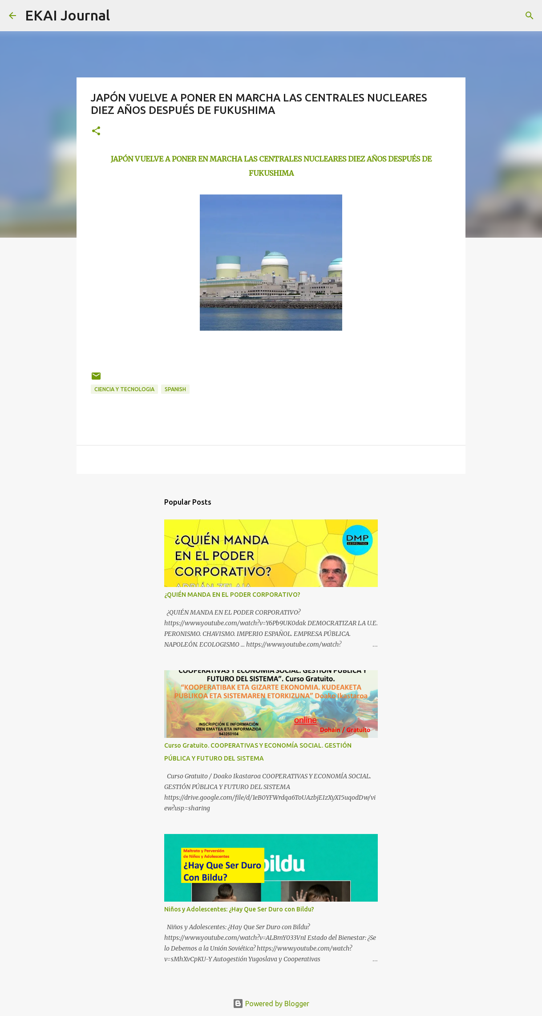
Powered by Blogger (271, 1004)
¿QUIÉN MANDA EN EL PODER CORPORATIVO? (232, 594)
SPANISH (175, 389)
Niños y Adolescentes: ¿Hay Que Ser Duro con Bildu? (239, 909)
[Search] (122, 15)
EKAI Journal (67, 15)
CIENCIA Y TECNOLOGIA (124, 389)
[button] (96, 131)
